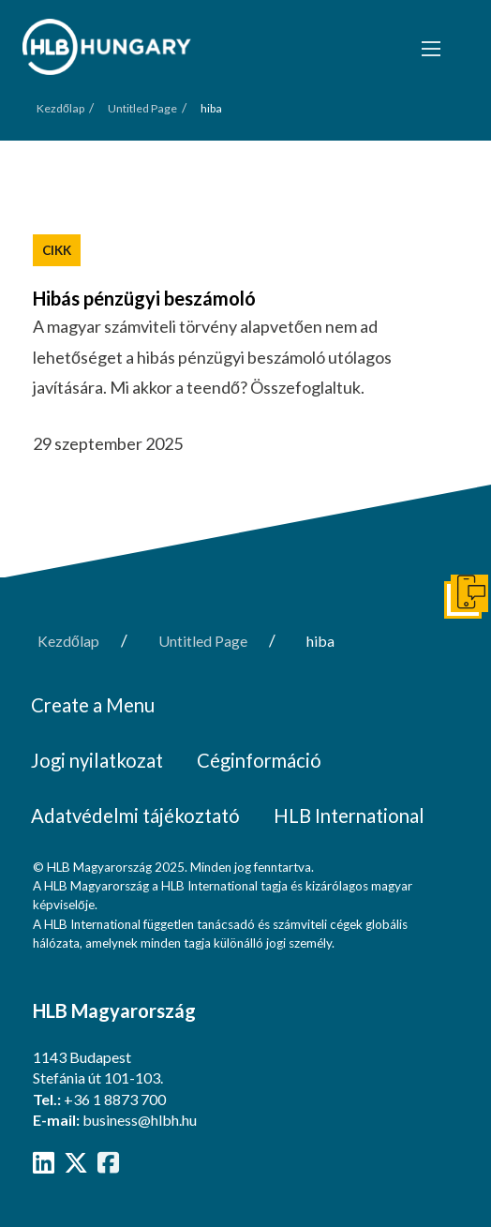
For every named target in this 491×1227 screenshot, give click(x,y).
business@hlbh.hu (139, 1120)
